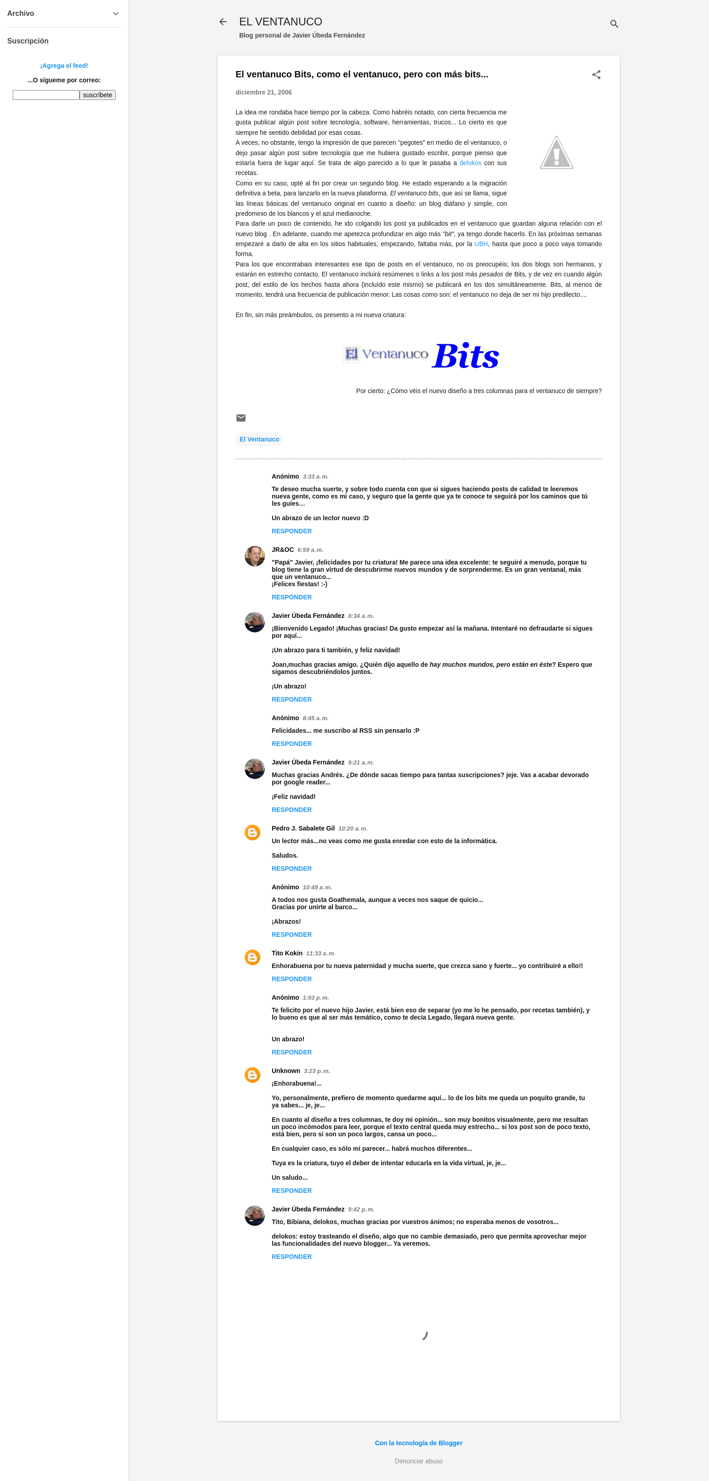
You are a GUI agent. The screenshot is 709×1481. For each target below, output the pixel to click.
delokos (470, 162)
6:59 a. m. (310, 549)
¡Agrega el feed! (64, 65)
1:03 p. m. (316, 997)
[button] (596, 75)
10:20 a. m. (353, 828)
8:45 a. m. (316, 718)
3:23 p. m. (317, 1071)
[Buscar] (614, 24)
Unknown (286, 1070)
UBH (481, 243)
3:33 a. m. (316, 476)
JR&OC (283, 549)
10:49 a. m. (317, 887)
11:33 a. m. (321, 953)
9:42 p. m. (361, 1209)
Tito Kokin (287, 953)
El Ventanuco (259, 439)
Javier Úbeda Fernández (308, 615)
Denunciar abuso (419, 1461)
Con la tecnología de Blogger (419, 1443)
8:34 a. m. (361, 615)
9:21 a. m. (361, 762)
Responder (292, 531)
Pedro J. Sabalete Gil (303, 828)
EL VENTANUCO (280, 21)
